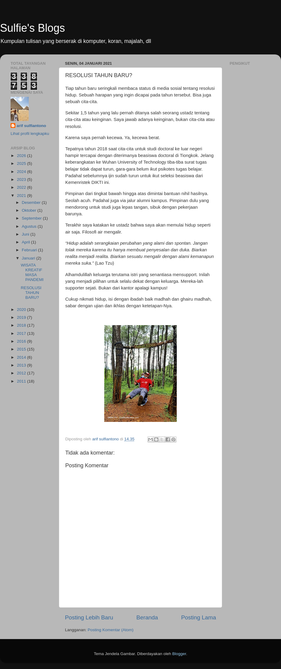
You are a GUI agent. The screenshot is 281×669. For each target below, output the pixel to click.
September (32, 218)
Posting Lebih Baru (89, 617)
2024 (22, 171)
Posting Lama (198, 617)
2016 (22, 341)
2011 (22, 381)
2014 (22, 357)
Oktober (29, 210)
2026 (22, 155)
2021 (22, 195)
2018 (22, 325)
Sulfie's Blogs (32, 28)
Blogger (179, 653)
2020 (22, 309)
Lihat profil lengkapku (30, 133)
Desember (32, 202)
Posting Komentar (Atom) (111, 630)
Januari (29, 258)
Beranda (147, 617)
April (26, 242)
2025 (22, 163)
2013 (22, 365)
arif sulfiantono (31, 125)
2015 (22, 349)
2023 (22, 179)
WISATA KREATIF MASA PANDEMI (32, 272)
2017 (22, 333)
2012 (22, 373)
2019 (22, 317)
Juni (26, 234)
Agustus (30, 226)
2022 (22, 187)
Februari (30, 250)
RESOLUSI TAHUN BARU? (31, 293)
